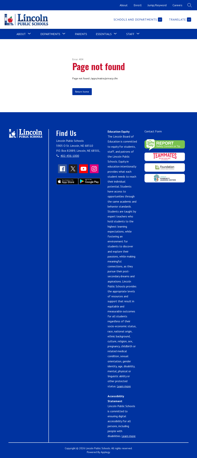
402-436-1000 (69, 156)
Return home (82, 91)
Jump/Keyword (157, 5)
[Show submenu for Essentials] (104, 34)
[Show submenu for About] (21, 34)
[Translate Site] (179, 19)
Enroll (138, 5)
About (124, 5)
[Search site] (189, 5)
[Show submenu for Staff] (130, 34)
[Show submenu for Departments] (50, 34)
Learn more (124, 386)
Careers (177, 5)
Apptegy (105, 452)
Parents (81, 34)
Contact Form (153, 131)
